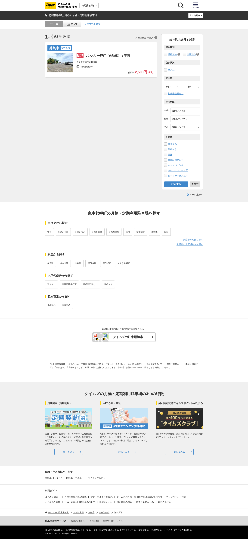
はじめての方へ (52, 497)
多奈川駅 (64, 263)
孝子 (49, 232)
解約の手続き (164, 502)
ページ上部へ (196, 194)
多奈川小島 (63, 232)
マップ (74, 24)
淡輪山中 (140, 232)
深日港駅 (92, 263)
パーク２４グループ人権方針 (176, 530)
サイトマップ (127, 530)
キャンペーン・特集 (176, 497)
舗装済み (172, 144)
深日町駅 (107, 263)
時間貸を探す (88, 5)
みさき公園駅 (124, 263)
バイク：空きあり (96, 478)
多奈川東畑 (114, 232)
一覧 (56, 24)
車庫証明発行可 (175, 160)
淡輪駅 (78, 263)
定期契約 (191, 54)
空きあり (172, 69)
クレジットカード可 (178, 170)
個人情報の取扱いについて (76, 530)
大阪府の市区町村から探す (190, 244)
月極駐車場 (94, 521)
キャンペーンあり (177, 165)
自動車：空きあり (75, 478)
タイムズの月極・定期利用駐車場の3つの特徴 (139, 497)
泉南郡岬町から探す (193, 239)
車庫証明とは (106, 502)
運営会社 (142, 530)
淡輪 (128, 232)
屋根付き (172, 149)
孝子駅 (50, 263)
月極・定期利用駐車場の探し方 (79, 502)
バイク (59, 478)
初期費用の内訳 (124, 502)
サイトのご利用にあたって (105, 530)
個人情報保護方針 (52, 530)
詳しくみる (68, 452)
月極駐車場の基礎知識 (75, 497)
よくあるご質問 (52, 502)
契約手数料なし (175, 93)
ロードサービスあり (178, 175)
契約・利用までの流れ (101, 497)
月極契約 (172, 54)
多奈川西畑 (97, 232)
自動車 (48, 478)
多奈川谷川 (80, 232)
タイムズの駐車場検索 (128, 337)
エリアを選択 (93, 24)
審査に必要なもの (145, 502)
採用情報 (155, 530)
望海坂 (154, 232)
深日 (166, 232)
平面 (170, 154)
